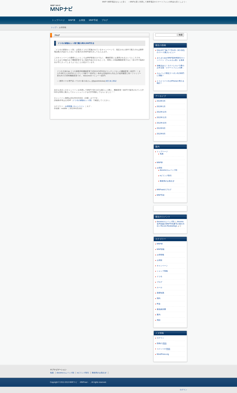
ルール (159, 287)
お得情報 (68, 106)
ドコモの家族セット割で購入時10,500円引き (76, 43)
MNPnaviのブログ (164, 190)
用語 (158, 320)
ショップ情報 (162, 271)
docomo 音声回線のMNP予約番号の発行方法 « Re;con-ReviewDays (171, 223)
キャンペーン (78, 106)
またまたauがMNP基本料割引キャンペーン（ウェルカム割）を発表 (171, 59)
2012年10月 (162, 123)
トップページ (58, 20)
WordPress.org (163, 354)
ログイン (160, 338)
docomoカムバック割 (168, 170)
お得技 (82, 20)
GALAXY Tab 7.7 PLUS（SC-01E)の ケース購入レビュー (171, 51)
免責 (161, 154)
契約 (158, 298)
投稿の (162, 343)
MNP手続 (93, 20)
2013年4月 (161, 101)
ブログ (105, 20)
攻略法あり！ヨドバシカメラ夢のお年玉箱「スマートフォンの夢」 (170, 67)
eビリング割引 (166, 175)
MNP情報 (161, 249)
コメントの (163, 349)
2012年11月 (162, 117)
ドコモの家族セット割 (82, 100)
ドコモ (159, 276)
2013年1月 (161, 106)
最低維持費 (161, 309)
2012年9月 (161, 128)
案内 (158, 315)
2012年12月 (162, 112)
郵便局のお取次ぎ (167, 181)
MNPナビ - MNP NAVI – (71, 8)
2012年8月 (161, 134)
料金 (158, 304)
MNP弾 (71, 20)
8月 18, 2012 (111, 81)
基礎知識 (160, 293)
